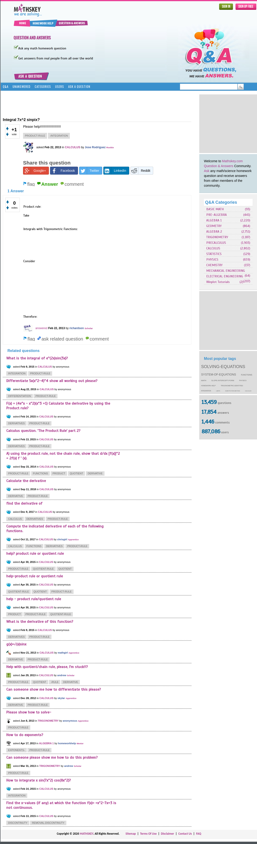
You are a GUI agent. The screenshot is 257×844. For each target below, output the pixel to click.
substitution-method (232, 391)
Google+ (34, 170)
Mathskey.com (232, 161)
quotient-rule (43, 568)
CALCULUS (213, 248)
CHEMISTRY (214, 265)
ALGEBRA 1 (214, 220)
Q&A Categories (221, 202)
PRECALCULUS (216, 243)
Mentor (80, 743)
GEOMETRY (214, 226)
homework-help (208, 385)
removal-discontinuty (48, 822)
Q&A (5, 86)
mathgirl (63, 652)
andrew (61, 675)
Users (59, 86)
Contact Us (185, 833)
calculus (248, 391)
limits (218, 391)
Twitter (89, 170)
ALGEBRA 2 (214, 232)
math (203, 380)
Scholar (89, 328)
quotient (76, 473)
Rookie (110, 147)
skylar (61, 698)
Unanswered (21, 86)
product (59, 473)
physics (243, 381)
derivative (95, 473)
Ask (206, 171)
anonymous (70, 720)
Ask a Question (79, 86)
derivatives (16, 423)
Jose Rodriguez (95, 147)
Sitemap (130, 833)
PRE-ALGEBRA (216, 215)
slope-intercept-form (222, 380)
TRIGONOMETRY (217, 237)
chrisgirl (62, 539)
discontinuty (17, 822)
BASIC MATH (215, 209)
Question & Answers (218, 166)
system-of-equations (218, 374)
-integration (59, 135)
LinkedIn (115, 170)
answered (41, 328)
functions (246, 375)
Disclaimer (167, 833)
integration (206, 391)
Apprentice (73, 539)
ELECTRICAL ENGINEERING (224, 276)
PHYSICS (212, 260)
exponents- (16, 750)
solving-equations (223, 366)
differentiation (19, 396)
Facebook (62, 170)
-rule (54, 682)
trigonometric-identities (232, 385)
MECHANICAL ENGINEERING (225, 271)
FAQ (198, 833)
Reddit (140, 170)
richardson (76, 328)
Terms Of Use (148, 833)
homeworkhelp (67, 743)
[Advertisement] (87, 103)
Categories (43, 86)
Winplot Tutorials (218, 282)
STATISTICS (214, 254)
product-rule (35, 135)
